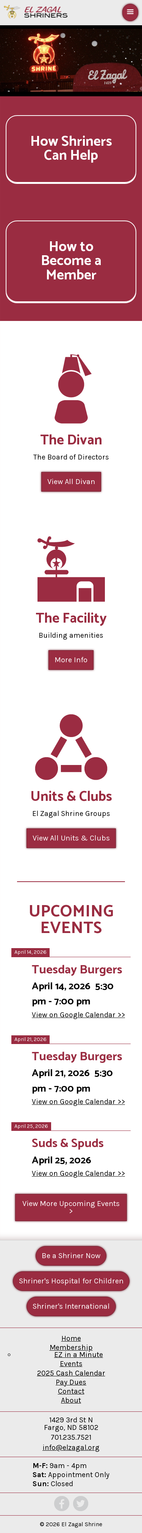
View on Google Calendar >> (78, 1014)
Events (71, 1363)
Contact (71, 1391)
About (71, 1400)
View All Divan (71, 481)
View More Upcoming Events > (71, 1207)
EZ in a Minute (78, 1354)
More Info (71, 659)
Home (71, 1338)
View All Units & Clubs (71, 838)
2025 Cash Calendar (71, 1373)
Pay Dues (71, 1382)
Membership (71, 1347)
